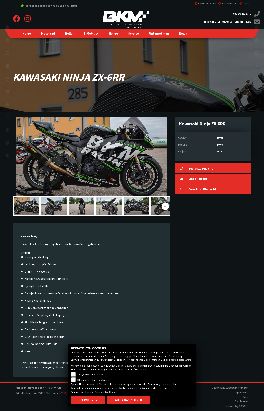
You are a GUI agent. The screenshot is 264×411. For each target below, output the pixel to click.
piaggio (7, 142)
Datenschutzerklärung (180, 359)
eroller (7, 27)
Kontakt (244, 3)
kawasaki (7, 40)
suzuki (7, 53)
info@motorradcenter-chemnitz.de (227, 21)
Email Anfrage (194, 179)
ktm (7, 65)
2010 (219, 151)
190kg (220, 137)
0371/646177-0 (242, 13)
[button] (48, 33)
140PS (220, 144)
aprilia (7, 117)
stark (7, 104)
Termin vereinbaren (205, 3)
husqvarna (7, 78)
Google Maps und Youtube (90, 374)
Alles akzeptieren (128, 400)
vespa (7, 155)
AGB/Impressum (227, 3)
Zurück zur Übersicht (198, 189)
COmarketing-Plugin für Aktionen (93, 380)
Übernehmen (87, 400)
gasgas (7, 91)
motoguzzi (7, 129)
